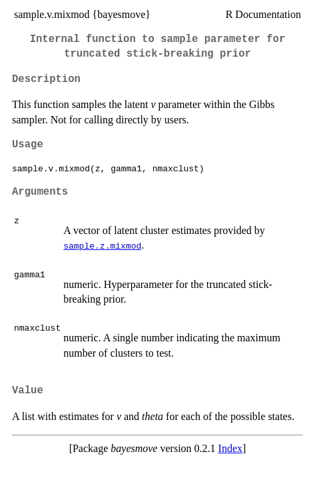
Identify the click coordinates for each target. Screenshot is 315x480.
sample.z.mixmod (102, 245)
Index (230, 448)
